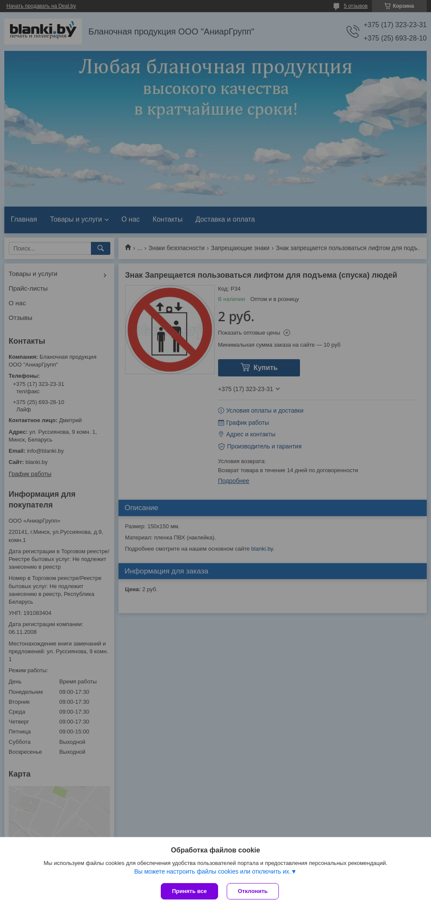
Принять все (189, 891)
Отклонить (253, 891)
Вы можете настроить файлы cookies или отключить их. (212, 871)
